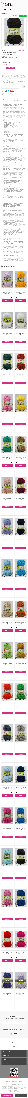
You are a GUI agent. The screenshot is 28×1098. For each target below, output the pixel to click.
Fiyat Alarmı (14, 94)
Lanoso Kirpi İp (13, 258)
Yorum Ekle (23, 51)
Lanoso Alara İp (6, 258)
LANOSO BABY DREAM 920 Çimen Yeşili (7, 458)
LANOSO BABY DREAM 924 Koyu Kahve (21, 870)
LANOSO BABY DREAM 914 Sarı (21, 416)
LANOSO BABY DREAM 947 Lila (7, 540)
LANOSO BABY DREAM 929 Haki (7, 375)
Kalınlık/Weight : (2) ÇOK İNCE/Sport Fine (9, 58)
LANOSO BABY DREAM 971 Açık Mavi (7, 788)
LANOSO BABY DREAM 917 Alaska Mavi (21, 829)
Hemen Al (21, 1095)
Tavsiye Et (6, 94)
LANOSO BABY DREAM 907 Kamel (21, 458)
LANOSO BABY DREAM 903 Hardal (21, 664)
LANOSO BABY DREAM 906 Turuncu (7, 705)
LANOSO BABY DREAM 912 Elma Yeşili (21, 705)
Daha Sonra (14, 15)
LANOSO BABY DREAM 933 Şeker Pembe (7, 416)
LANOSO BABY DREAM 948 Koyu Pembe (21, 953)
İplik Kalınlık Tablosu (6, 64)
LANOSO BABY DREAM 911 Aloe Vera (7, 664)
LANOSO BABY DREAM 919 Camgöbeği (7, 870)
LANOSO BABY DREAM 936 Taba (21, 375)
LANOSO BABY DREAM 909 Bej (21, 746)
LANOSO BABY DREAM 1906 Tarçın (20, 623)
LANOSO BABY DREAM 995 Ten (7, 623)
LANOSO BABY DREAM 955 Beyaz (7, 334)
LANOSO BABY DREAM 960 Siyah (21, 540)
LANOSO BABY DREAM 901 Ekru (21, 334)
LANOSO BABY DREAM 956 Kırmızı (7, 953)
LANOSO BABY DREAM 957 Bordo (21, 499)
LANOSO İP (6, 256)
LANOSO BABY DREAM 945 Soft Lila (21, 994)
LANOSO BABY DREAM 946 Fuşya (7, 829)
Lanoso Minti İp (17, 259)
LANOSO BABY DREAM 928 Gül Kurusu (7, 911)
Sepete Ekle (7, 1095)
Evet (23, 15)
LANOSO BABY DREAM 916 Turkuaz (21, 581)
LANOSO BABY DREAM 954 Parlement (21, 911)
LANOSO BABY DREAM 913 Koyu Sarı (21, 293)
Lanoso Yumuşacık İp (19, 260)
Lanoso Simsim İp (10, 260)
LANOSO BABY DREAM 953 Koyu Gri (7, 746)
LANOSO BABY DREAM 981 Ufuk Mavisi (7, 581)
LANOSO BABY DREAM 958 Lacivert (21, 788)
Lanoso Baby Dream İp (9, 259)
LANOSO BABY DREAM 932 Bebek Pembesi (7, 293)
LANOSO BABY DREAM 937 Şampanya (7, 499)
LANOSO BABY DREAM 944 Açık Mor (7, 994)
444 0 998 (14, 1033)
